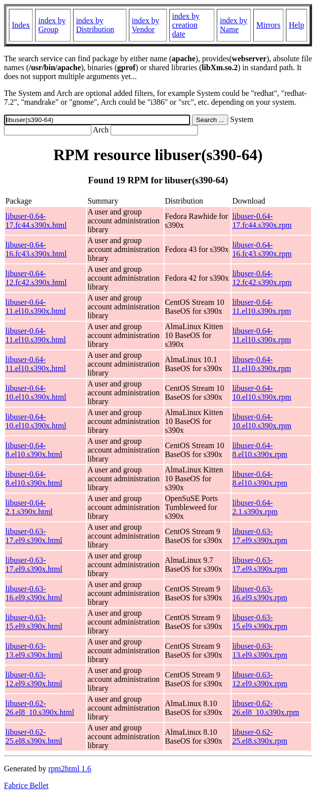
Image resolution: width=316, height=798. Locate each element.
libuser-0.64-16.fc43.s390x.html (36, 249)
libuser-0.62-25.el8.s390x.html (33, 736)
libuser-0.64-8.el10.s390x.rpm (259, 450)
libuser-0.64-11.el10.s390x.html (35, 306)
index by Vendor (145, 25)
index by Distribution (95, 25)
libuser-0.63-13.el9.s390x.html (33, 650)
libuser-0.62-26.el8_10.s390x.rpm (265, 707)
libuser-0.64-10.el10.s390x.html (35, 392)
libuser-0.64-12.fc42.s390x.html (36, 278)
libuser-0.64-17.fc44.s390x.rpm (261, 220)
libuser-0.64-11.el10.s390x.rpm (261, 306)
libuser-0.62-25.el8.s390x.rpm (259, 736)
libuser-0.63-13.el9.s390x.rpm (259, 650)
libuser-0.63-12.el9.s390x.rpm (259, 679)
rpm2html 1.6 (69, 768)
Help (296, 25)
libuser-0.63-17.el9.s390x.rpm (259, 536)
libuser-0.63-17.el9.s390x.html (33, 536)
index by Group (52, 25)
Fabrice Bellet (26, 785)
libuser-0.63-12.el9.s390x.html (33, 679)
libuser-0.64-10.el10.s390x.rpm (261, 392)
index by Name (233, 25)
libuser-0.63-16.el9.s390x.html (33, 593)
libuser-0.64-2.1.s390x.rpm (254, 507)
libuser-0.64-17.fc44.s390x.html (36, 220)
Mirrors (268, 25)
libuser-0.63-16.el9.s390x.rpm (259, 593)
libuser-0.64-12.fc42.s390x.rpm (261, 278)
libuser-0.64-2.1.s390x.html (29, 507)
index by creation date (186, 25)
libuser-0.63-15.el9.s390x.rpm (259, 621)
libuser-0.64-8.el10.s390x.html (33, 450)
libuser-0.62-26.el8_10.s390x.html (39, 707)
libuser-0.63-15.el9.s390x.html (33, 621)
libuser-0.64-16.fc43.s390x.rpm (261, 249)
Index (21, 25)
